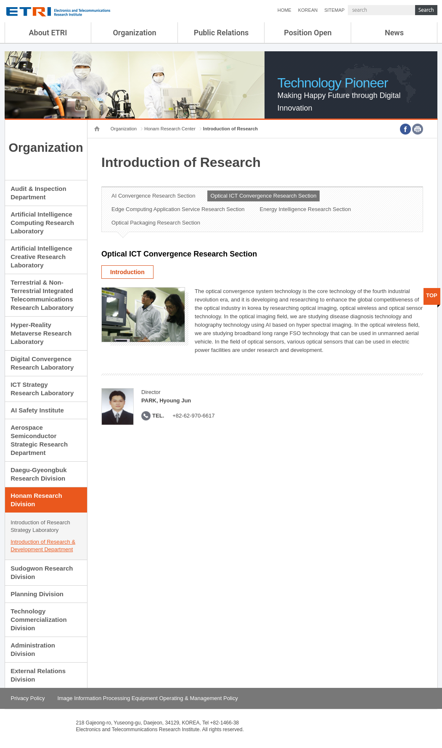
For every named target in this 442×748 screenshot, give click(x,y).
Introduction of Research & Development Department (43, 545)
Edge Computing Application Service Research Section (178, 209)
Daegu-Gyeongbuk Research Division (38, 474)
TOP (431, 295)
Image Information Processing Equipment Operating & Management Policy (147, 698)
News (394, 32)
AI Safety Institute (37, 410)
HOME (284, 10)
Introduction (127, 272)
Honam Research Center (170, 128)
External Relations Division (38, 675)
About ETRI (48, 32)
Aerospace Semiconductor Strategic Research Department (39, 440)
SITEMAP (334, 10)
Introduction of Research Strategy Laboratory (40, 526)
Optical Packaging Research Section (155, 222)
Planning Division (37, 593)
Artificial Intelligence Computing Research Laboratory (42, 223)
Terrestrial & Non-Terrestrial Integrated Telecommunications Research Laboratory (42, 295)
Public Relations (221, 32)
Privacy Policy (28, 698)
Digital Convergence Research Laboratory (42, 363)
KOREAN (308, 10)
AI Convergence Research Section (153, 196)
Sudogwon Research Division (42, 572)
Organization (134, 32)
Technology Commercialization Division (38, 620)
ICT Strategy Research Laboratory (42, 388)
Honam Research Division (36, 499)
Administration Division (33, 649)
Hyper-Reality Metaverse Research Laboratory (41, 333)
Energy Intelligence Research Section (305, 209)
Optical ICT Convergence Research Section (264, 196)
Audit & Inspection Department (38, 193)
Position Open (307, 32)
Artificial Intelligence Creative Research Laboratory (41, 257)
